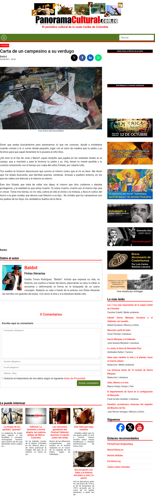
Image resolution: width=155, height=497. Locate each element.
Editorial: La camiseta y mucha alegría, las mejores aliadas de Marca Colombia (36, 432)
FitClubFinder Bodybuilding (120, 444)
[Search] (136, 37)
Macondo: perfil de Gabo (118, 330)
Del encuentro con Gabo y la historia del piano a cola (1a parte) (84, 473)
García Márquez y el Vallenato (121, 339)
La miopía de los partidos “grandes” (12, 428)
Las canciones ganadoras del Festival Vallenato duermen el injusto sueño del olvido (59, 432)
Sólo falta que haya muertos (83, 428)
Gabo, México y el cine (118, 382)
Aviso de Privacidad (74, 378)
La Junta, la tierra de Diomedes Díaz (124, 348)
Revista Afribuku (115, 455)
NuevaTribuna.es (115, 450)
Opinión (4, 45)
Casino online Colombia (118, 467)
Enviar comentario (88, 383)
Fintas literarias (34, 273)
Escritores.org (114, 461)
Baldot (3, 56)
